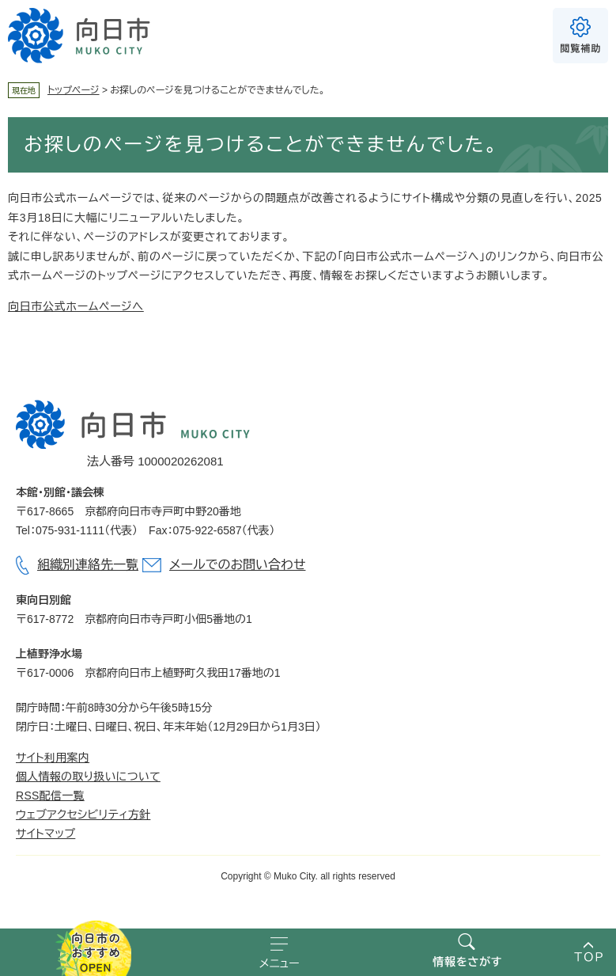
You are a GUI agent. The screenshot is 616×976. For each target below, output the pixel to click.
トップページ (73, 90)
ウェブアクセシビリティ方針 (83, 814)
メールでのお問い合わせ (237, 565)
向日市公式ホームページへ (76, 306)
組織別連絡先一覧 (87, 565)
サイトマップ (45, 833)
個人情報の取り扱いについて (88, 776)
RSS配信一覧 (50, 795)
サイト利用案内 (52, 757)
